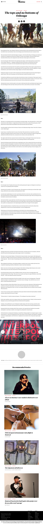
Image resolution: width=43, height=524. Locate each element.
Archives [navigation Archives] (36, 517)
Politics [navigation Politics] (29, 513)
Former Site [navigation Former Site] (37, 519)
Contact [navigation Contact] (36, 516)
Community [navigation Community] (30, 516)
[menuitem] (38, 1)
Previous (3, 332)
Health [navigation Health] (29, 519)
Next (40, 332)
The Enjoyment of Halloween (14, 468)
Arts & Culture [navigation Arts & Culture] (30, 517)
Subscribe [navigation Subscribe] (37, 513)
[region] (21, 332)
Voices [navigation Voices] (29, 515)
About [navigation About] (36, 512)
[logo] (21, 2)
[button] (3, 1)
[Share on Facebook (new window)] (19, 21)
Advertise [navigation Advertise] (37, 515)
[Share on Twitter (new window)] (21, 21)
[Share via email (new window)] (24, 21)
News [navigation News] (29, 512)
